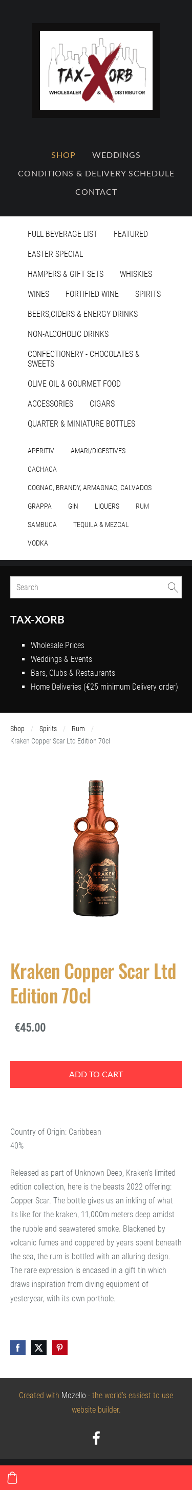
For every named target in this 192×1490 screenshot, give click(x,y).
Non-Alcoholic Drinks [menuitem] (68, 334)
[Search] (96, 587)
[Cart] (12, 1477)
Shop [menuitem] (63, 154)
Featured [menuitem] (131, 234)
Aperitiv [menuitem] (41, 451)
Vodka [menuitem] (38, 543)
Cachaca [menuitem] (42, 469)
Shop (17, 728)
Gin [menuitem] (73, 506)
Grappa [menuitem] (40, 506)
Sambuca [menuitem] (42, 524)
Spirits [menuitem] (148, 294)
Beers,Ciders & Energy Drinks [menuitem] (83, 314)
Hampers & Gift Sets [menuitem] (65, 274)
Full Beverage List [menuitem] (62, 234)
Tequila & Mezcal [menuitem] (101, 524)
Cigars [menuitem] (102, 404)
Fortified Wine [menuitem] (92, 294)
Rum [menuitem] (142, 506)
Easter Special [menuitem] (55, 254)
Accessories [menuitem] (50, 404)
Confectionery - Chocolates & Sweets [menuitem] (84, 359)
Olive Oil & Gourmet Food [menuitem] (74, 384)
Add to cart (96, 1074)
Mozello (73, 1395)
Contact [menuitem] (96, 191)
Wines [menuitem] (38, 294)
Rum (78, 728)
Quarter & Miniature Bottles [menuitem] (81, 424)
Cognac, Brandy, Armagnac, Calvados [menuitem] (90, 488)
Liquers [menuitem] (107, 506)
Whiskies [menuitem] (136, 274)
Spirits (48, 728)
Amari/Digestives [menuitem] (98, 451)
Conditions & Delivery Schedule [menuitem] (96, 173)
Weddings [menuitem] (116, 154)
